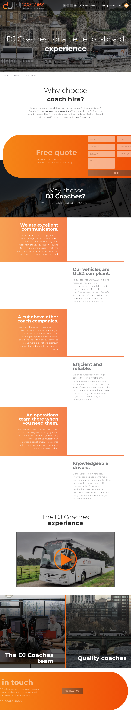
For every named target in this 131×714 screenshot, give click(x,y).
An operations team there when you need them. (24, 419)
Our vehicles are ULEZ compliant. (106, 271)
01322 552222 (89, 5)
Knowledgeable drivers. (105, 465)
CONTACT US (43, 691)
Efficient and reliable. (102, 366)
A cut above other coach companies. (23, 319)
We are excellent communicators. (25, 227)
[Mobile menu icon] (126, 5)
